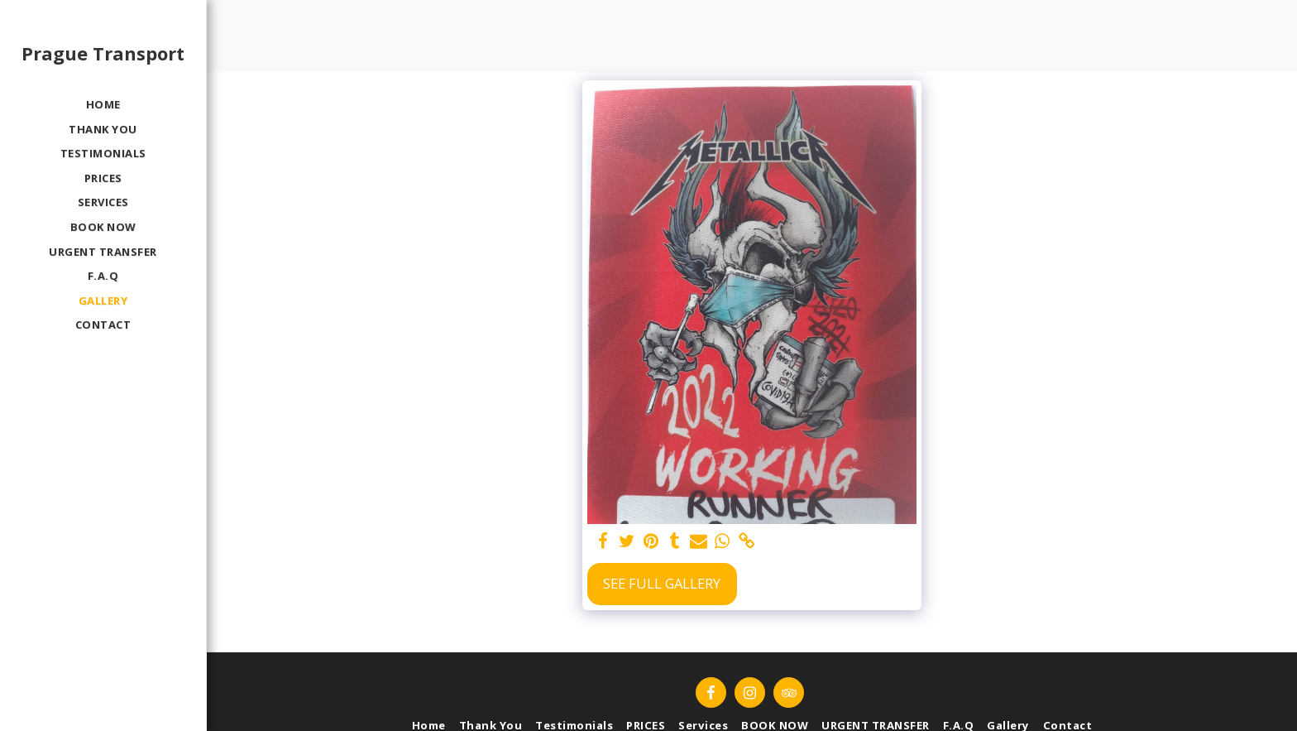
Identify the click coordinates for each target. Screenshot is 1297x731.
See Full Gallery (661, 583)
